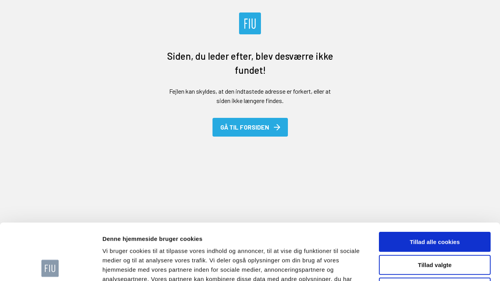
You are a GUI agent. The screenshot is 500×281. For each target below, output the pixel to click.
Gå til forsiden (251, 127)
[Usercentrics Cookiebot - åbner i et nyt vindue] (50, 266)
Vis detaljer (406, 265)
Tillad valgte (435, 208)
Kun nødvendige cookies (435, 231)
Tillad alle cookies (435, 185)
